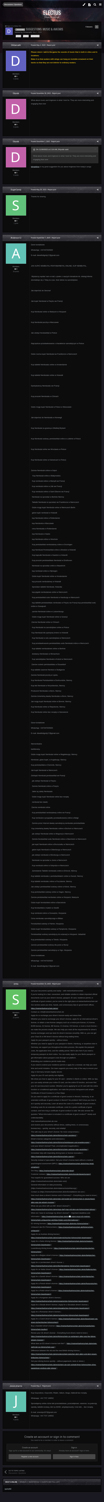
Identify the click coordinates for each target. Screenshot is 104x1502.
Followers (89, 27)
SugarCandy (16, 190)
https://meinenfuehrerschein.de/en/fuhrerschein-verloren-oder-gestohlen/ (60, 1149)
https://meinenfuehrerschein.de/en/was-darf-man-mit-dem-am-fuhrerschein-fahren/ (64, 1209)
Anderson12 (16, 238)
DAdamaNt (27, 32)
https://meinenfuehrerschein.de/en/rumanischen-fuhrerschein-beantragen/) (61, 1315)
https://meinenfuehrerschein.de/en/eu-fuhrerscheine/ (69, 1224)
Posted (39, 45)
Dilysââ (16, 93)
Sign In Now (74, 1457)
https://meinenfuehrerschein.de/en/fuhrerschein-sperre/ (53, 1156)
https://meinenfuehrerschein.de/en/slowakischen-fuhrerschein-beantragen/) (61, 1308)
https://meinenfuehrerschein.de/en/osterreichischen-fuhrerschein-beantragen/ (62, 1238)
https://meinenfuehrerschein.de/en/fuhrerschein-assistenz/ (54, 1135)
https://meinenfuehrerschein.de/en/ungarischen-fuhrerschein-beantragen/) (61, 1301)
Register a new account (29, 1457)
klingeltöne (36, 167)
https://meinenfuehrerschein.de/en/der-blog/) (57, 1171)
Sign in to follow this (14, 26)
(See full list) (54, 1482)
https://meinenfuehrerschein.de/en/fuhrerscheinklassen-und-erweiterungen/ (61, 1142)
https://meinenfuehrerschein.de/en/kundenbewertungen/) (70, 1174)
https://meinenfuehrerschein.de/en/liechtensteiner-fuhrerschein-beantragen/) (62, 1266)
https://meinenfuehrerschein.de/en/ (45, 1008)
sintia (16, 984)
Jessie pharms (16, 1386)
